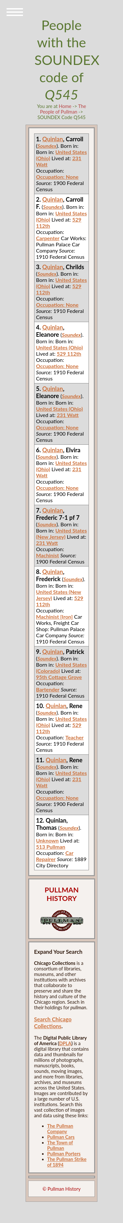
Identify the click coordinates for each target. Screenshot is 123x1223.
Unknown (47, 840)
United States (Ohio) (59, 347)
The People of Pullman (63, 109)
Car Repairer (54, 856)
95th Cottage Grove (59, 677)
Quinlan (52, 139)
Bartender (48, 689)
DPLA (65, 1043)
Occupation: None (57, 177)
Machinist (47, 555)
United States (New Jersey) (61, 533)
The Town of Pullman (60, 1145)
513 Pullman (50, 847)
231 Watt (68, 415)
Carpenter (48, 238)
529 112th (69, 353)
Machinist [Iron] (54, 616)
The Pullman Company (60, 1128)
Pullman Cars (61, 1137)
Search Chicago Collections (53, 1022)
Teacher (74, 737)
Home (65, 106)
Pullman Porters (64, 1153)
